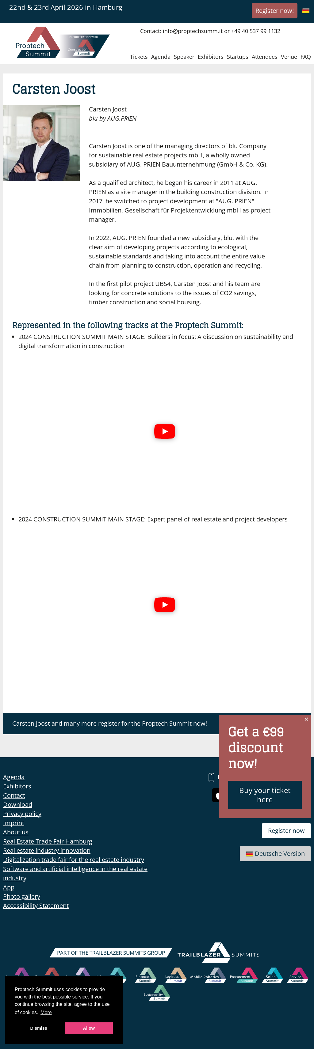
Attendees (265, 56)
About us (16, 832)
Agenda (160, 56)
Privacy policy (22, 814)
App (8, 887)
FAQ (306, 56)
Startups (237, 56)
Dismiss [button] (38, 1028)
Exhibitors (211, 56)
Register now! (274, 10)
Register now (286, 830)
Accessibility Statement (36, 905)
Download (17, 804)
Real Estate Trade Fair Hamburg (47, 841)
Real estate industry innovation (46, 850)
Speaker (184, 56)
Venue (289, 56)
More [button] (46, 1012)
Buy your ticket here (265, 794)
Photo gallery (21, 896)
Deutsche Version (275, 853)
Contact (14, 795)
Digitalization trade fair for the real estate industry (73, 859)
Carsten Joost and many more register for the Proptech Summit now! (109, 723)
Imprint (13, 823)
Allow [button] (89, 1028)
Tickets (139, 56)
